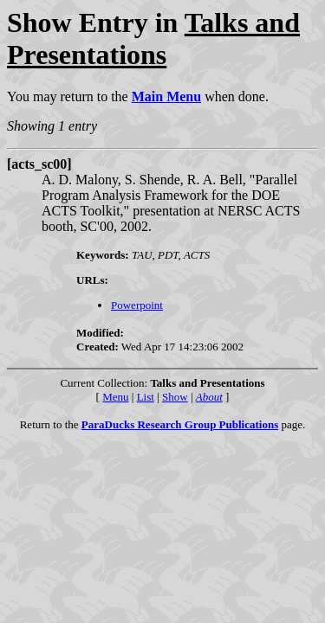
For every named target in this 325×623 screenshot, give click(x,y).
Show (175, 396)
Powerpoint (137, 305)
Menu (115, 396)
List (145, 396)
